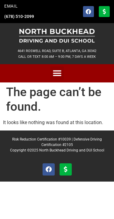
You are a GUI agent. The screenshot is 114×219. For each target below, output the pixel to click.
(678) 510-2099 (19, 16)
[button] (57, 73)
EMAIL (11, 6)
